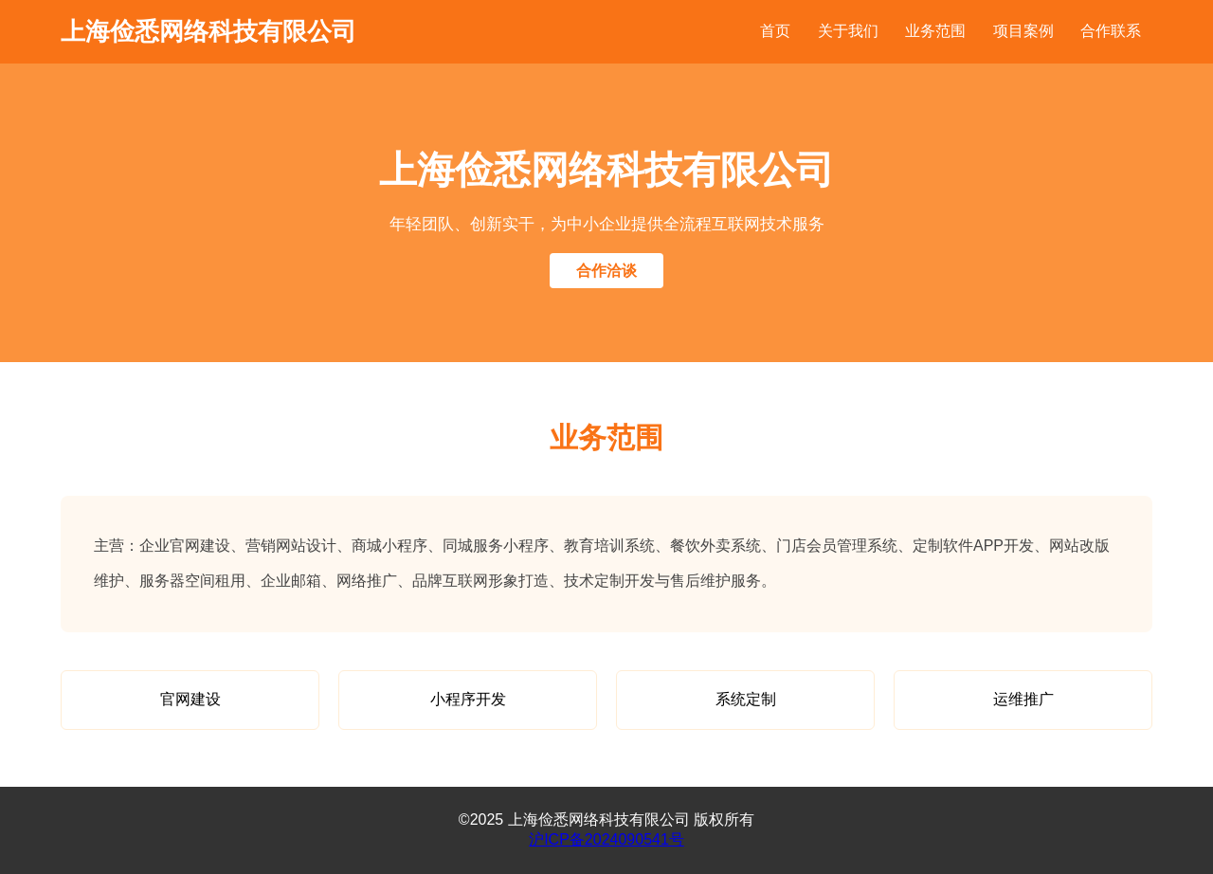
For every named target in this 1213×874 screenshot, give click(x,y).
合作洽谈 (606, 271)
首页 (775, 31)
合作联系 (1110, 31)
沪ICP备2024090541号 (606, 839)
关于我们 (848, 31)
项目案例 (1023, 31)
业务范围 (935, 31)
